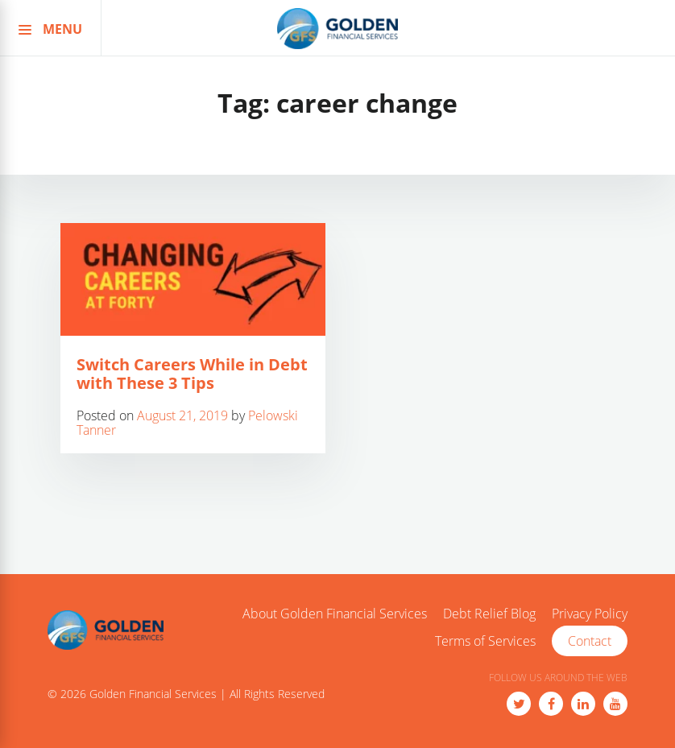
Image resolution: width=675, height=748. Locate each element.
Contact (589, 641)
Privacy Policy (589, 614)
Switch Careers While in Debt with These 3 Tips (192, 373)
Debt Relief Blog (489, 614)
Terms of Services (485, 642)
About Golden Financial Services (334, 614)
